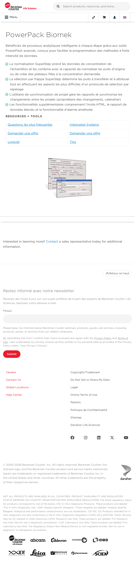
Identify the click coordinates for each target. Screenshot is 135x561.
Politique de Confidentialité (88, 409)
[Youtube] (126, 438)
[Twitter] (112, 438)
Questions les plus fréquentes (30, 124)
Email (7, 311)
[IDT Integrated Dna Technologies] (17, 554)
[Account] (115, 17)
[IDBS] (100, 541)
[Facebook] (72, 438)
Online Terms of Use (83, 394)
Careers (11, 372)
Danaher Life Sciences (85, 424)
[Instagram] (85, 438)
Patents (75, 402)
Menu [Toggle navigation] (11, 17)
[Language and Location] (125, 17)
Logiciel (13, 142)
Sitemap (75, 417)
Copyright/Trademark (85, 372)
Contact (52, 241)
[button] (58, 6)
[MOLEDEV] (58, 554)
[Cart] (104, 17)
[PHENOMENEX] (79, 554)
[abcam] (37, 541)
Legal (74, 387)
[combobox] (91, 6)
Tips (73, 142)
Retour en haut (117, 273)
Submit (12, 354)
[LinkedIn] (99, 438)
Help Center (14, 394)
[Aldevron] (58, 541)
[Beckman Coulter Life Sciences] (20, 6)
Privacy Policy (103, 338)
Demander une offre (23, 133)
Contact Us (13, 379)
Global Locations (17, 387)
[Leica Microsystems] (37, 554)
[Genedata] (79, 541)
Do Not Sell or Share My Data (90, 379)
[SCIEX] (100, 554)
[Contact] (93, 17)
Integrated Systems (84, 124)
